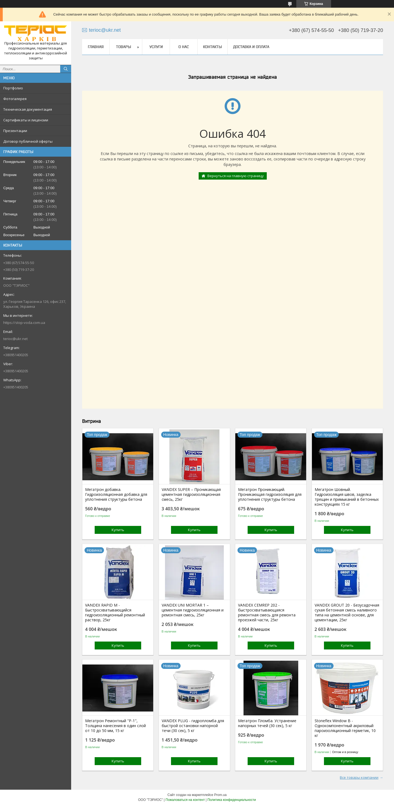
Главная (96, 47)
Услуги (156, 47)
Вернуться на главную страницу (235, 175)
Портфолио (13, 88)
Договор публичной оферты (28, 141)
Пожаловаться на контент (185, 800)
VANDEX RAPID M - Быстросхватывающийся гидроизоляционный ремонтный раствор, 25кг (115, 612)
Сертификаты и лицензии (25, 120)
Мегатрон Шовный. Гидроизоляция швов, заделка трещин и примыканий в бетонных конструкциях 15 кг (347, 497)
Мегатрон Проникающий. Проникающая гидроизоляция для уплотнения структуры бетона (270, 494)
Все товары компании (359, 777)
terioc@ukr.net (15, 338)
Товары (123, 47)
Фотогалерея (15, 98)
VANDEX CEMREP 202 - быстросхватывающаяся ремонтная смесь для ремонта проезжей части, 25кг (267, 612)
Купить (118, 529)
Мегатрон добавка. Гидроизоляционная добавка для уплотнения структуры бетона (116, 494)
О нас (183, 47)
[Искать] (65, 69)
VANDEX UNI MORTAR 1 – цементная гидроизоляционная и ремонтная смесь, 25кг (193, 610)
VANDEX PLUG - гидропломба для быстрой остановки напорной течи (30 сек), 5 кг (193, 725)
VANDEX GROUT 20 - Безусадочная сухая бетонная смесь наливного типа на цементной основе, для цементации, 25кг (347, 612)
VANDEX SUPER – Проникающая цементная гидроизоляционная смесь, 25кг (191, 494)
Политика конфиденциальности (231, 800)
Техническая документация (27, 109)
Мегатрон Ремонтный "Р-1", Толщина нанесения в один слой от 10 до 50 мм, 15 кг (115, 725)
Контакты (212, 47)
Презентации (15, 130)
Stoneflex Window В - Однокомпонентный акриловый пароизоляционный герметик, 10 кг (345, 728)
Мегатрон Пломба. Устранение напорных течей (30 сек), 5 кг (267, 723)
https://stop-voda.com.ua (24, 322)
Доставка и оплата (251, 47)
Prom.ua (220, 795)
